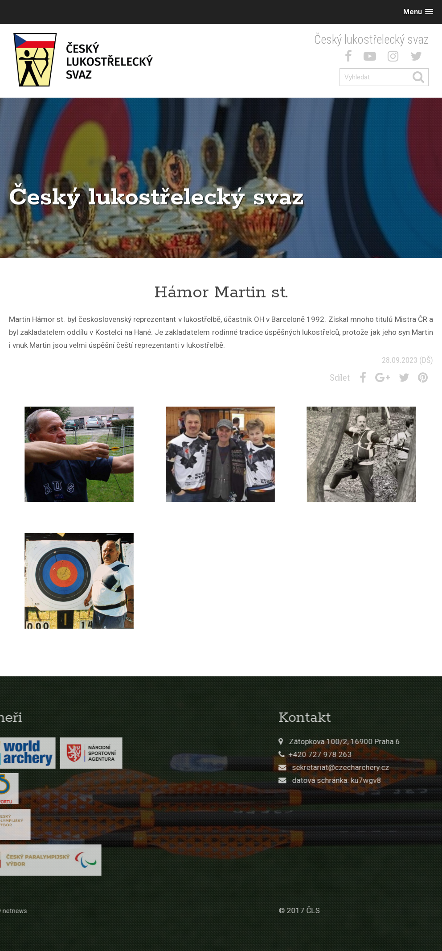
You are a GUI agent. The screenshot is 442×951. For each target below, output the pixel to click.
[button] (418, 11)
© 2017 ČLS (351, 910)
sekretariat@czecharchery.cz (393, 767)
